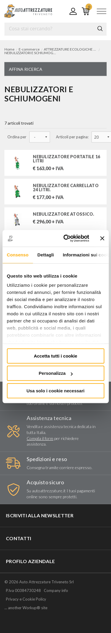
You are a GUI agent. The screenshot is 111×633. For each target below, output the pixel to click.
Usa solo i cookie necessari (56, 390)
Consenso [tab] (17, 254)
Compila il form (40, 438)
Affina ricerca (25, 69)
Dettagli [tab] (45, 254)
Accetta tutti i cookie (55, 355)
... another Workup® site (25, 608)
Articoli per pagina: (72, 137)
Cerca (100, 28)
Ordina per (16, 137)
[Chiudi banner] (102, 238)
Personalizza (56, 373)
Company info (56, 590)
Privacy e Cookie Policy (26, 599)
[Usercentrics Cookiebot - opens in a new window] (66, 238)
